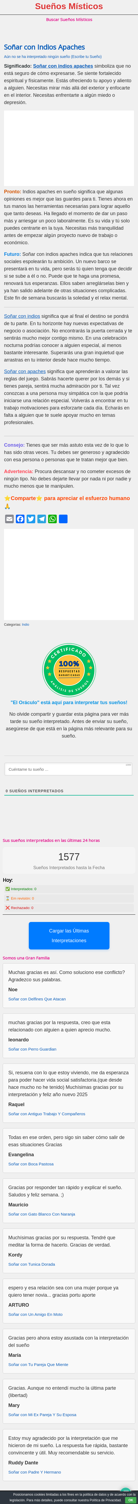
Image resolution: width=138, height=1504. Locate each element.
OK (130, 1500)
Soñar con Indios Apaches (44, 47)
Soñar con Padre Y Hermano (34, 1472)
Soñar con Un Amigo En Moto (35, 1314)
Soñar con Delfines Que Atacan (37, 999)
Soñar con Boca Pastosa (31, 1164)
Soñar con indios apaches (63, 66)
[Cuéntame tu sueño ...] (68, 769)
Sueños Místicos (69, 6)
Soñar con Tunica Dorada (31, 1264)
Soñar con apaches (25, 371)
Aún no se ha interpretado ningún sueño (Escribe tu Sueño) (53, 57)
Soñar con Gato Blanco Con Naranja (41, 1214)
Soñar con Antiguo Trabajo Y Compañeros (46, 1113)
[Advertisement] (69, 148)
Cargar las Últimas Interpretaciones (69, 935)
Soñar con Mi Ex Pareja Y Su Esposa (42, 1414)
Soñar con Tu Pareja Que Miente (38, 1364)
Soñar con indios (22, 316)
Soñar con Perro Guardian (32, 1049)
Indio (25, 625)
